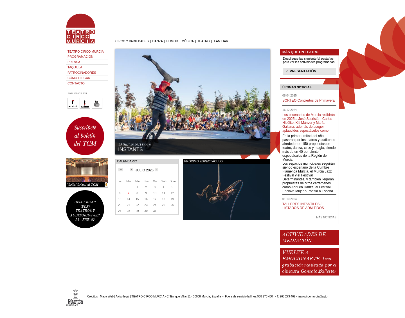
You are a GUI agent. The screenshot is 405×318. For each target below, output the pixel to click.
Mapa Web (107, 296)
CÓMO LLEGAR (79, 78)
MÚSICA (188, 41)
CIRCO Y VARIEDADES (132, 41)
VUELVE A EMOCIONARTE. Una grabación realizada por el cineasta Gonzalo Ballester (309, 261)
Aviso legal (122, 296)
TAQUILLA (75, 67)
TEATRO (203, 41)
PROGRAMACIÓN (80, 56)
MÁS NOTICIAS (326, 217)
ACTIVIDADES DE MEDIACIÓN (304, 237)
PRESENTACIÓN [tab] (300, 71)
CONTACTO (76, 83)
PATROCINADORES (82, 72)
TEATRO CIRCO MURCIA (86, 51)
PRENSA (74, 62)
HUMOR (172, 41)
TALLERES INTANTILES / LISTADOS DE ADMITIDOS (303, 206)
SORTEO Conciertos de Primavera (308, 100)
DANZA (157, 41)
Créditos (92, 296)
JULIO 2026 (145, 170)
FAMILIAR (221, 41)
